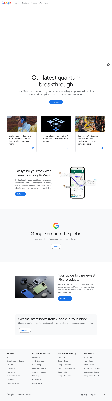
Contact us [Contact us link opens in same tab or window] (11, 368)
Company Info (36, 3)
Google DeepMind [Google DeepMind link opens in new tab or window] (64, 365)
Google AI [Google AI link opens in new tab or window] (61, 357)
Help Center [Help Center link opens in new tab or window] (11, 372)
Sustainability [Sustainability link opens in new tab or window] (37, 383)
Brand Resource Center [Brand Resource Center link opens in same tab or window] (15, 361)
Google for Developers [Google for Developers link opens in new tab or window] (66, 368)
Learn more (56, 102)
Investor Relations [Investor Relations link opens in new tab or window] (13, 376)
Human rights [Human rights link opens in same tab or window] (88, 361)
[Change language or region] (98, 395)
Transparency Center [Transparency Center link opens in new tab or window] (91, 372)
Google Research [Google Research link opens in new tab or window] (64, 376)
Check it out (65, 298)
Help (84, 395)
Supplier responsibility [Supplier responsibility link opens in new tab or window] (91, 368)
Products (25, 3)
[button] (108, 64)
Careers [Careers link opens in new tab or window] (10, 365)
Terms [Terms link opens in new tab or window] (28, 395)
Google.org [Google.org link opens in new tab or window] (36, 365)
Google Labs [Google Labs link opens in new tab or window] (62, 372)
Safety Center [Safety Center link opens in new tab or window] (88, 365)
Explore (56, 246)
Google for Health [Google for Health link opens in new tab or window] (39, 368)
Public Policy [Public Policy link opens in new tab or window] (36, 380)
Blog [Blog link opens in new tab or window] (8, 357)
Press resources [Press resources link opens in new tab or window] (13, 383)
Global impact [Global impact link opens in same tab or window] (88, 357)
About (18, 3)
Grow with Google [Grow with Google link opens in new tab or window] (39, 372)
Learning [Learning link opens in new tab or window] (35, 376)
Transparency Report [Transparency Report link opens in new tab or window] (91, 376)
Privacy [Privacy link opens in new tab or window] (21, 395)
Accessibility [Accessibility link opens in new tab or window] (36, 357)
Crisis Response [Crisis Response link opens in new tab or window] (38, 361)
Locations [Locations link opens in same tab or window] (10, 380)
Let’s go (20, 194)
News (46, 3)
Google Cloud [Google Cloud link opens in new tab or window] (63, 361)
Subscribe (25, 330)
